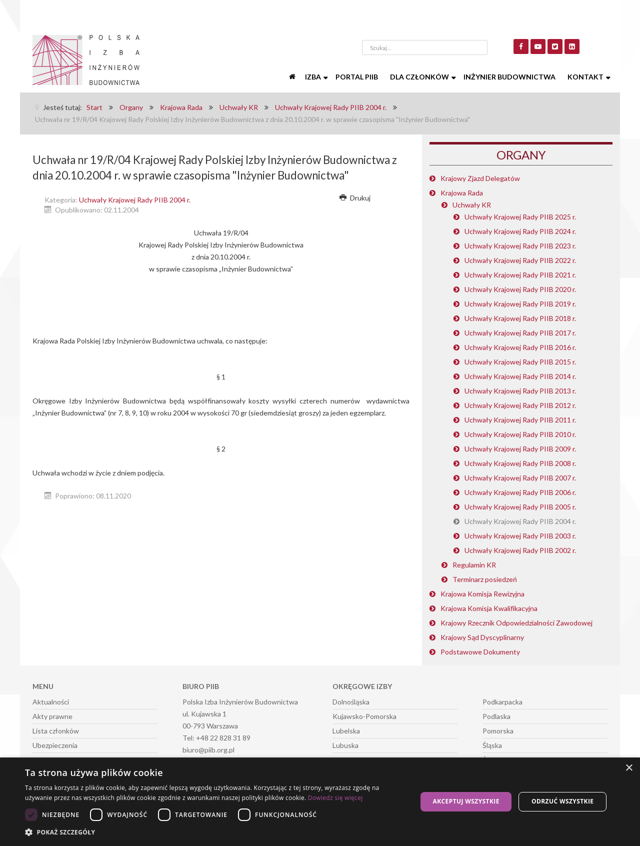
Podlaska (496, 716)
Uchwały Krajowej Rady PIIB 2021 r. (520, 274)
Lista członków (55, 730)
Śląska (492, 745)
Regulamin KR (474, 564)
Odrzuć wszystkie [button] (563, 801)
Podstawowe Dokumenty (480, 652)
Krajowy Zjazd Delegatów (480, 178)
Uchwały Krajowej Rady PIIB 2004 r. (134, 200)
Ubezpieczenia (55, 745)
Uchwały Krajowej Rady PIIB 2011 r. (520, 420)
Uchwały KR (471, 204)
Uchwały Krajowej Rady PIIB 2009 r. (520, 448)
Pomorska (498, 730)
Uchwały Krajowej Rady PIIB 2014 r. (520, 376)
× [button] (628, 768)
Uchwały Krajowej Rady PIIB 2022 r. (520, 260)
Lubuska (345, 745)
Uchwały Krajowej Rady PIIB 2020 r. (520, 289)
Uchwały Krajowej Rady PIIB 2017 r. (520, 332)
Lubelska (346, 730)
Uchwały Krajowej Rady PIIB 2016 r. (520, 347)
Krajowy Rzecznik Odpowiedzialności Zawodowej (516, 622)
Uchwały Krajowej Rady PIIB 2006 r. (520, 492)
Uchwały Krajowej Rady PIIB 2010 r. (520, 434)
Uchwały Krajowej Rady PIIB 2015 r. (520, 362)
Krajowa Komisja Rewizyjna (482, 594)
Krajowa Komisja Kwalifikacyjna (489, 608)
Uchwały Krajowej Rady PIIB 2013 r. (520, 390)
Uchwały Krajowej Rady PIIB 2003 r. (520, 536)
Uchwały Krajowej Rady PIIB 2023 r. (520, 246)
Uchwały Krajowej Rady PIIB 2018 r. (520, 318)
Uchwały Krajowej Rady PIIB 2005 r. (520, 506)
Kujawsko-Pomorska (364, 716)
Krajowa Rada (461, 192)
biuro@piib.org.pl (208, 750)
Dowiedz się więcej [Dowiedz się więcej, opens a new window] (335, 798)
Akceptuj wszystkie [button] (465, 801)
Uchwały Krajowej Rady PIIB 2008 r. (520, 463)
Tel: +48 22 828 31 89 (216, 738)
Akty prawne (52, 716)
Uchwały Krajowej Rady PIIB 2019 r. (520, 304)
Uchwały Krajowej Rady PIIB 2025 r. (520, 216)
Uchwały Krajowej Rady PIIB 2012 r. (520, 405)
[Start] (293, 77)
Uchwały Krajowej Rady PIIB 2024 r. (520, 231)
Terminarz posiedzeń (484, 579)
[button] (215, 832)
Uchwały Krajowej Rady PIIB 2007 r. (520, 478)
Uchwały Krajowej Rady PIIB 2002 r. (520, 550)
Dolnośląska (351, 702)
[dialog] (320, 802)
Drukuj (355, 198)
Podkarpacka (502, 702)
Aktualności (50, 702)
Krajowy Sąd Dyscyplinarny (482, 637)
